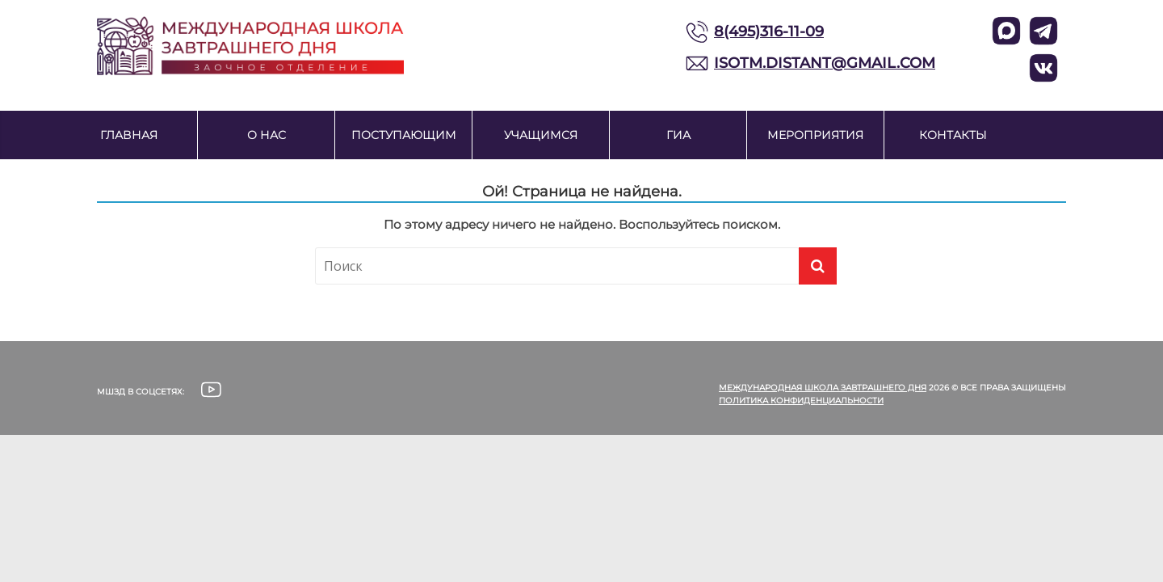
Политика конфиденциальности (801, 400)
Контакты (953, 135)
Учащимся (540, 135)
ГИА (678, 135)
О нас (266, 135)
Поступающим (403, 135)
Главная (128, 135)
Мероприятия (815, 135)
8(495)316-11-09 (769, 31)
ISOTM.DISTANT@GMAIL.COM (824, 63)
